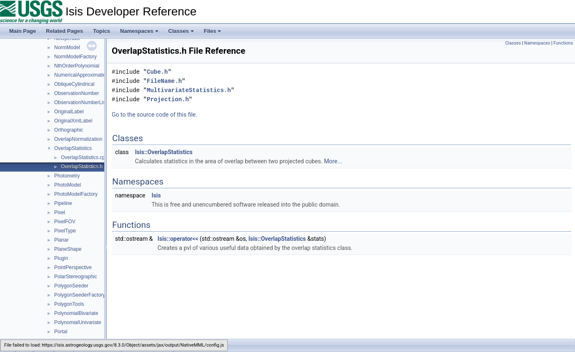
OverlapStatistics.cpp (84, 157)
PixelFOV (64, 222)
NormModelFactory (75, 57)
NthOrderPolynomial (76, 66)
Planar (61, 240)
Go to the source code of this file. (154, 114)
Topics (101, 31)
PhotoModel (67, 185)
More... (333, 161)
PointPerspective (73, 267)
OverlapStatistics (73, 148)
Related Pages (64, 31)
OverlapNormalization (78, 139)
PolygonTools (69, 304)
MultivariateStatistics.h (189, 90)
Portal (60, 332)
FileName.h (164, 81)
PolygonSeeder (71, 286)
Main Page (22, 31)
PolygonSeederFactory (79, 295)
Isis (156, 195)
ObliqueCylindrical (74, 84)
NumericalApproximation (81, 75)
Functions (563, 43)
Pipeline (63, 203)
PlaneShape (67, 249)
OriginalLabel (69, 112)
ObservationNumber (76, 93)
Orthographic (68, 130)
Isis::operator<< (178, 238)
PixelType (65, 231)
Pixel (59, 212)
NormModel (67, 47)
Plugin (61, 258)
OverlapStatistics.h (82, 167)
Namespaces (139, 31)
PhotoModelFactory (76, 194)
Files (212, 31)
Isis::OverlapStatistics (164, 152)
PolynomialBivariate (76, 313)
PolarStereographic (75, 277)
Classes (181, 31)
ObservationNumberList (80, 102)
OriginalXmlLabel (73, 121)
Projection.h (168, 99)
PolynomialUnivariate (77, 322)
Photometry (67, 176)
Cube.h (157, 72)
